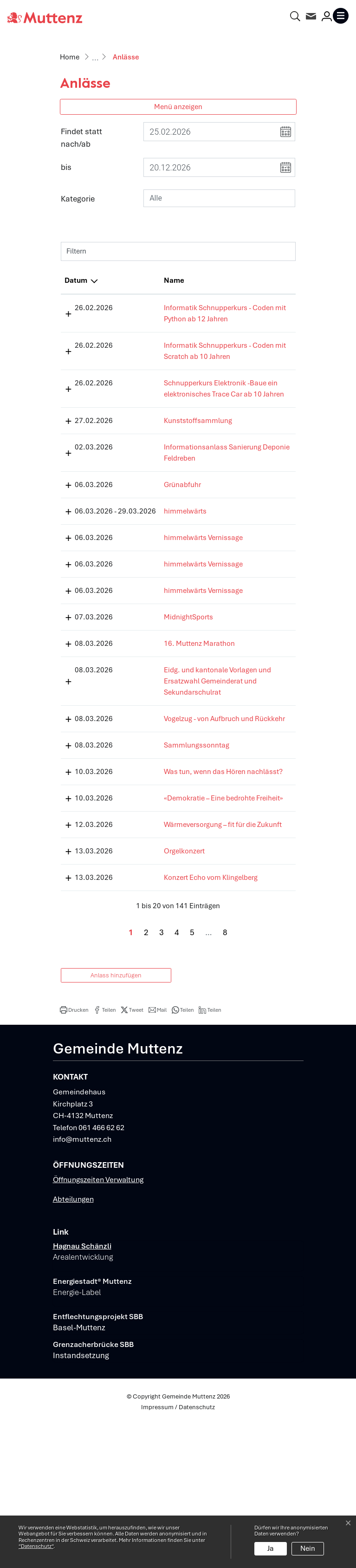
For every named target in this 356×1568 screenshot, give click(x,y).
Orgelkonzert (149, 984)
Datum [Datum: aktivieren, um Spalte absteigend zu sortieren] (76, 280)
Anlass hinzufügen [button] (116, 1120)
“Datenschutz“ (36, 1546)
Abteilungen (73, 1344)
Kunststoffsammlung (163, 465)
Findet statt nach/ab (81, 137)
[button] (74, 1154)
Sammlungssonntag (161, 834)
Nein (307, 1548)
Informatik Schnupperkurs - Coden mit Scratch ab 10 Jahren (168, 368)
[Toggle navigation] (340, 16)
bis (66, 167)
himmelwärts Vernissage (168, 604)
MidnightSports (153, 684)
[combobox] (219, 198)
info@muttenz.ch (82, 1284)
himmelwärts (150, 567)
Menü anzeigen (178, 106)
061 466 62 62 (101, 1272)
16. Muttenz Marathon (164, 710)
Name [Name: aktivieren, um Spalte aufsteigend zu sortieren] (139, 280)
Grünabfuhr (147, 540)
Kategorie (78, 199)
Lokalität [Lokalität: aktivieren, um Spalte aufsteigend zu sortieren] (231, 280)
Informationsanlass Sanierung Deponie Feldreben (160, 503)
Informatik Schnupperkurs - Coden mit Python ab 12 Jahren (167, 319)
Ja (270, 1548)
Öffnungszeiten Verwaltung (98, 1324)
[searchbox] (219, 198)
